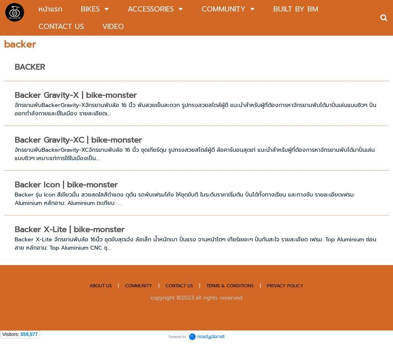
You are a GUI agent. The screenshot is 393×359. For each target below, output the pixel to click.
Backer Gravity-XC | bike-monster (78, 140)
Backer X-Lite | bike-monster (69, 229)
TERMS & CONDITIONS (230, 286)
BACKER (30, 67)
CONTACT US (180, 286)
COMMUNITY (138, 286)
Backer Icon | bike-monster (66, 185)
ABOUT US (101, 286)
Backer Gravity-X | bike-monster (76, 95)
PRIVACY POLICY (285, 286)
